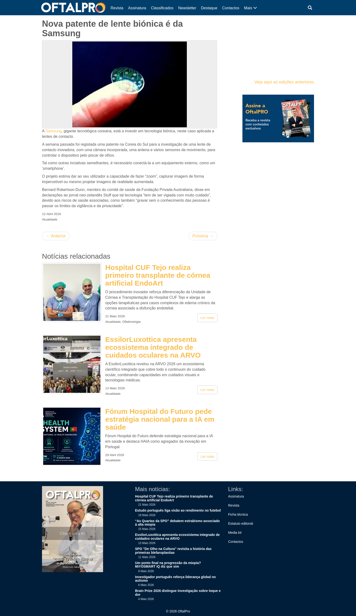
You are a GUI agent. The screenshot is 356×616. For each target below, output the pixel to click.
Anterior (56, 236)
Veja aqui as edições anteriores (284, 82)
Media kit (234, 532)
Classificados (162, 8)
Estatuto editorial (240, 523)
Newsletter (187, 8)
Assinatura (137, 8)
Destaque (209, 8)
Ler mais (207, 318)
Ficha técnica (238, 514)
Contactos (230, 8)
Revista (117, 8)
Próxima (203, 236)
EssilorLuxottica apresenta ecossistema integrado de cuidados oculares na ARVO (153, 347)
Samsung (53, 131)
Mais (250, 8)
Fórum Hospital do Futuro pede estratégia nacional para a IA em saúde (159, 419)
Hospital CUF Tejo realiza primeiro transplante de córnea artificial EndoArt (157, 275)
